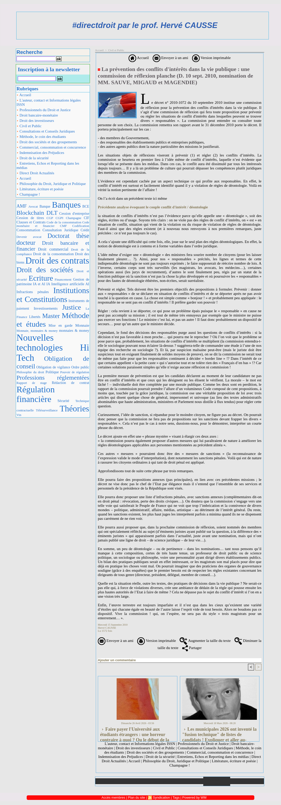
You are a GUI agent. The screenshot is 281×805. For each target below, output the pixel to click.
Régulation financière (36, 394)
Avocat (33, 206)
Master (51, 315)
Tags (176, 797)
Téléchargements (163, 781)
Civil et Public (29, 126)
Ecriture (40, 278)
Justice (71, 307)
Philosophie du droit (30, 372)
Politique (52, 372)
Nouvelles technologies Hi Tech (53, 348)
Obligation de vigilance (53, 367)
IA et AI (39, 284)
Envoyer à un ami (170, 58)
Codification (80, 226)
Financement (63, 279)
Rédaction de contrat (70, 383)
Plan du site (247, 781)
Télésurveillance (46, 410)
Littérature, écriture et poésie (40, 189)
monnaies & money (74, 330)
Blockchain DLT (37, 212)
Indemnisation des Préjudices (40, 153)
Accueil (24, 95)
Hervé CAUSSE (107, 627)
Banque (45, 206)
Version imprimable (211, 58)
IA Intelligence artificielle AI (67, 284)
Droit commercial (53, 249)
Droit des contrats (57, 261)
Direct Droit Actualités (35, 173)
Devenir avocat (29, 237)
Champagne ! (28, 194)
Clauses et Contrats (31, 222)
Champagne (73, 218)
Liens (190, 781)
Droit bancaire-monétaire (37, 115)
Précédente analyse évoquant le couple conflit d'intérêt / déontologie (153, 207)
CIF (86, 218)
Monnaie (82, 325)
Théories (74, 408)
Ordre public (80, 367)
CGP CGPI (54, 218)
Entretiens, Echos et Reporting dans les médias (48, 165)
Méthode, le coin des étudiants (41, 137)
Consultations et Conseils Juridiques (46, 131)
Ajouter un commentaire (117, 660)
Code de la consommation (63, 222)
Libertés (34, 317)
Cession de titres (30, 218)
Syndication (161, 797)
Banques (66, 204)
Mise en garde (60, 325)
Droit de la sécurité (33, 158)
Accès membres (113, 797)
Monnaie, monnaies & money (37, 331)
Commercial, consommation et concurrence (51, 147)
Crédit (85, 230)
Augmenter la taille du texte (205, 641)
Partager (192, 648)
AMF (22, 206)
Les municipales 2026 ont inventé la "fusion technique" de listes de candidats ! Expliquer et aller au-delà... (219, 733)
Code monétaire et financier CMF (53, 224)
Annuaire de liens (217, 781)
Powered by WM (194, 797)
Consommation (28, 230)
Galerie (136, 781)
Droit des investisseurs (35, 121)
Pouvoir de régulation (74, 372)
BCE (85, 206)
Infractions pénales (33, 292)
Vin (19, 415)
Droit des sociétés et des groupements (47, 142)
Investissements (46, 308)
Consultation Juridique (60, 230)
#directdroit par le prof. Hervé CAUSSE (144, 25)
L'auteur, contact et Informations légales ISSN (49, 102)
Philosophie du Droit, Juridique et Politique (51, 184)
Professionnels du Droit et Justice (44, 110)
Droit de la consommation (53, 254)
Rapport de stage (32, 383)
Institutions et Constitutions (53, 295)
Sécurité (63, 401)
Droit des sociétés (45, 270)
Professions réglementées (53, 377)
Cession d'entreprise (74, 213)
